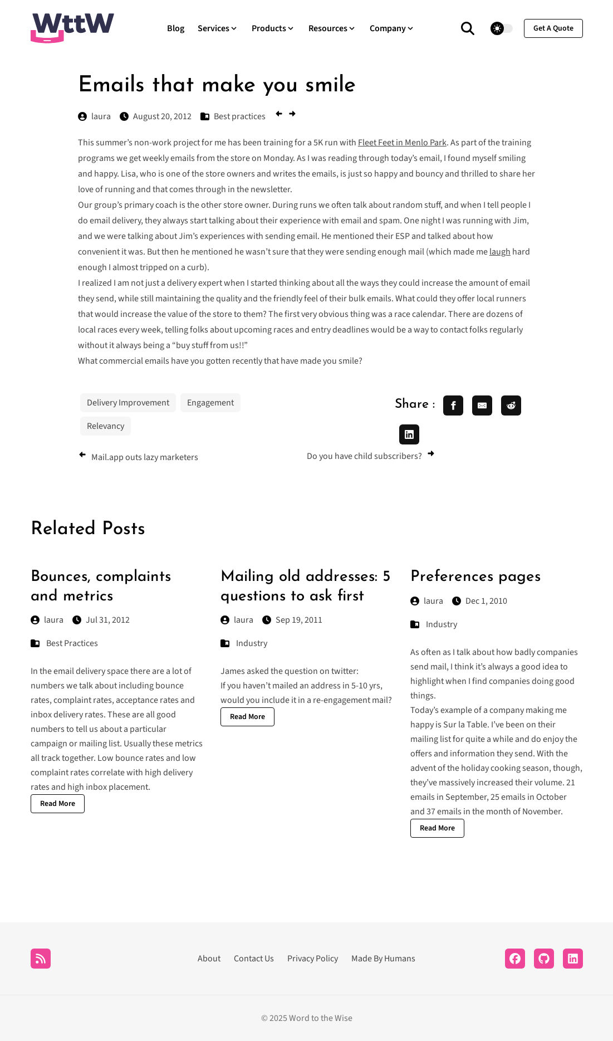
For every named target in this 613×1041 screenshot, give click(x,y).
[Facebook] (515, 959)
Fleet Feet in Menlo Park (402, 142)
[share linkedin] (409, 434)
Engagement (210, 403)
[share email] (482, 405)
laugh (500, 252)
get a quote (553, 28)
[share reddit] (511, 405)
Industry (251, 643)
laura (47, 620)
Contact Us (254, 958)
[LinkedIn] (573, 959)
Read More (57, 803)
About (209, 958)
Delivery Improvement (128, 403)
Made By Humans (383, 958)
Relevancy (105, 426)
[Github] (544, 959)
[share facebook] (453, 405)
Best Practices (72, 643)
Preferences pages (475, 577)
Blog (175, 28)
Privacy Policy (312, 958)
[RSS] (41, 959)
